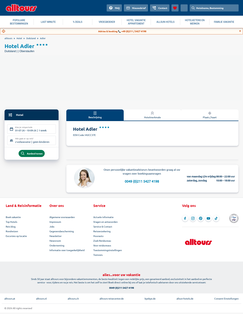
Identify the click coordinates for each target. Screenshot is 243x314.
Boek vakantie (13, 218)
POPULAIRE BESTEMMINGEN (19, 22)
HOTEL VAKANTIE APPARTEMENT (136, 22)
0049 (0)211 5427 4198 (142, 183)
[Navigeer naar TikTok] (216, 220)
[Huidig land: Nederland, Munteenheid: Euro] (184, 7)
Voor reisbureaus (102, 246)
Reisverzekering (102, 232)
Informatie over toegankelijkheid (67, 251)
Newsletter (55, 237)
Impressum (55, 223)
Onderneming (56, 246)
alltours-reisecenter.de (112, 300)
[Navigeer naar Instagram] (193, 220)
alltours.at (9, 300)
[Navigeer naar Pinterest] (201, 220)
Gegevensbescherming (61, 232)
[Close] (240, 31)
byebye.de (150, 300)
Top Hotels (11, 223)
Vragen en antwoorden (105, 223)
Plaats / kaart (210, 115)
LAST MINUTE (48, 22)
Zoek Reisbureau (102, 242)
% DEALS (77, 22)
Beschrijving (95, 115)
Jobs (51, 228)
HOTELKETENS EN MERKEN (195, 22)
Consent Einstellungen (226, 300)
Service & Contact (102, 228)
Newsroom (55, 242)
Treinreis (98, 256)
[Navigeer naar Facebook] (185, 220)
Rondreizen (12, 232)
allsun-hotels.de (185, 300)
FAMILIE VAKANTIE (224, 22)
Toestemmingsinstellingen (107, 251)
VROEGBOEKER (107, 22)
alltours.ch (73, 300)
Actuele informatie (103, 218)
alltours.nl (41, 300)
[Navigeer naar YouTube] (208, 220)
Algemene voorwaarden (62, 218)
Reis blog (11, 228)
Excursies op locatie (16, 237)
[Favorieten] (175, 7)
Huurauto (98, 237)
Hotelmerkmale (152, 115)
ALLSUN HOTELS (165, 22)
